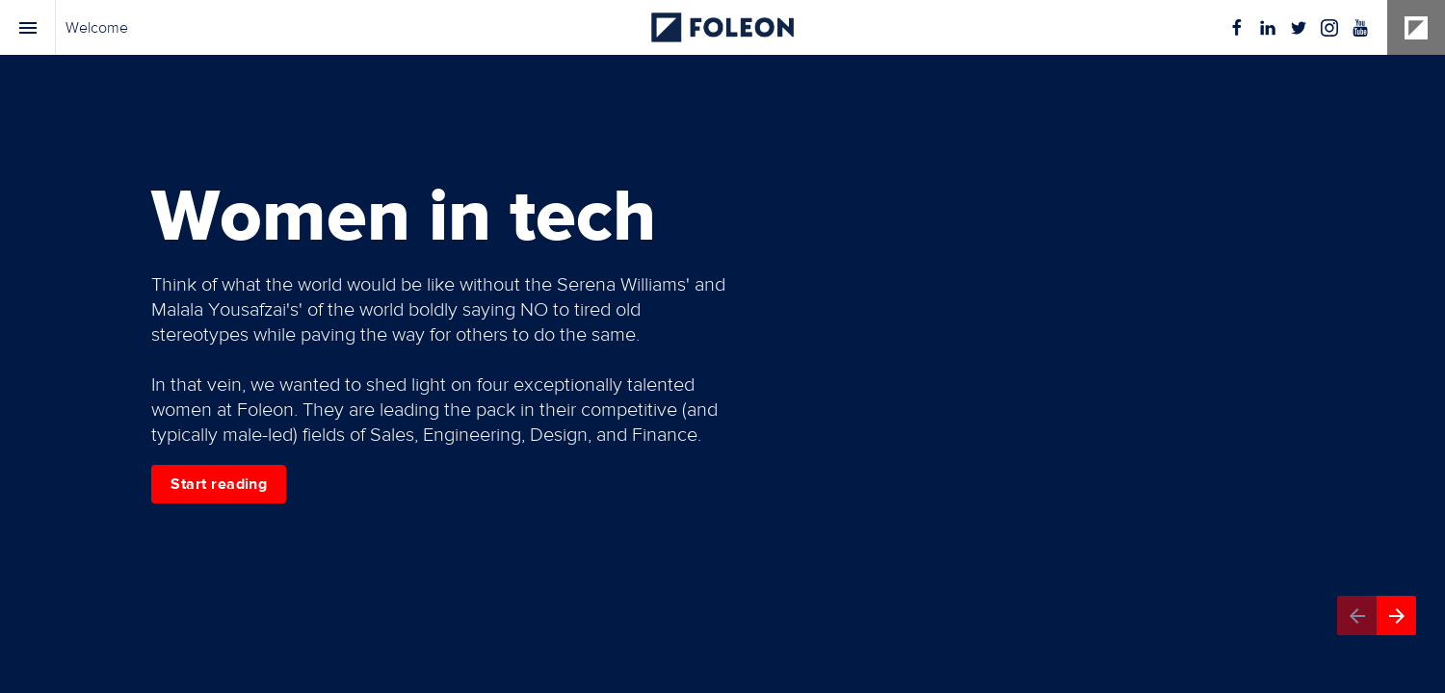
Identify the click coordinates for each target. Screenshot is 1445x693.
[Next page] (1396, 615)
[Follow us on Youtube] (1360, 27)
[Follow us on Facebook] (1236, 27)
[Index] (27, 27)
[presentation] (722, 346)
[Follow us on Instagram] (1329, 27)
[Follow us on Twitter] (1298, 27)
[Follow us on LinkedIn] (1267, 27)
